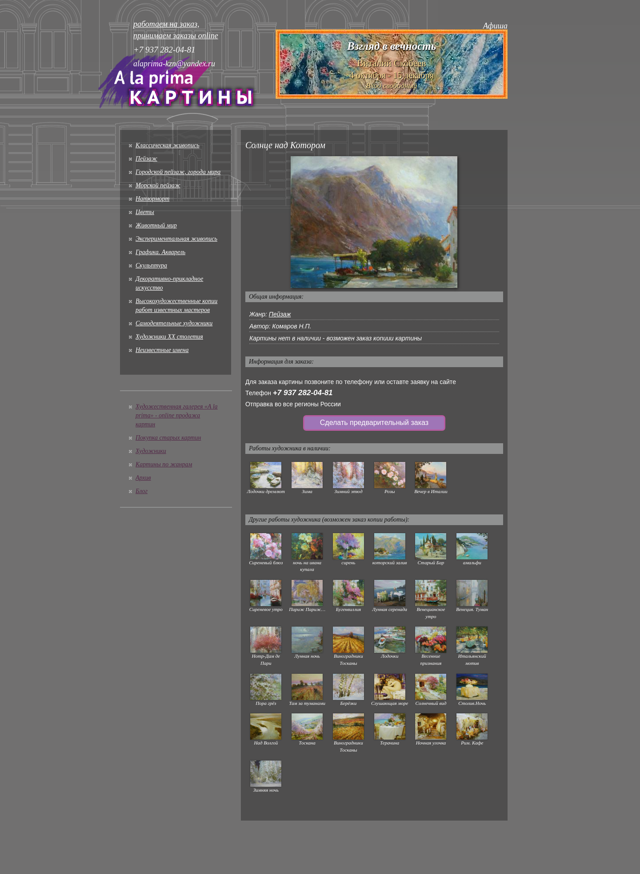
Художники (151, 451)
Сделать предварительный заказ (374, 422)
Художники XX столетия (169, 336)
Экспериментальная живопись (176, 238)
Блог (142, 491)
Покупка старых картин (168, 437)
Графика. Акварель (160, 252)
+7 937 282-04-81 (303, 392)
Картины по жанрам (164, 464)
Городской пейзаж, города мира (178, 172)
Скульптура (151, 265)
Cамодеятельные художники (174, 323)
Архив (143, 477)
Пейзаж (146, 158)
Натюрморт (152, 198)
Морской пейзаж (158, 185)
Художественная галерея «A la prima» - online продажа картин (177, 415)
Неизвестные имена (162, 350)
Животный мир (156, 225)
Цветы (145, 212)
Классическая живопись (168, 145)
